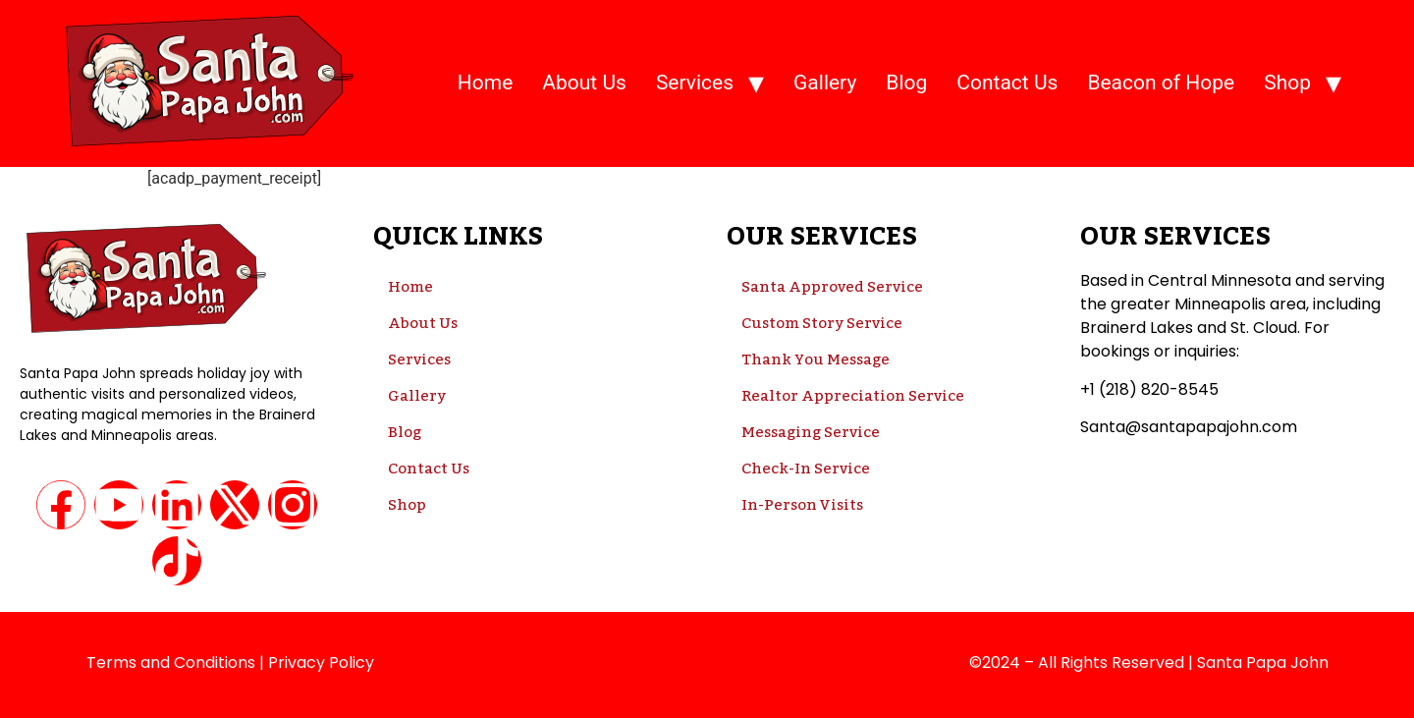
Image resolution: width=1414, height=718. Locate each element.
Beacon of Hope (1160, 82)
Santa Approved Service (832, 287)
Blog (906, 82)
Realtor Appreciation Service (852, 396)
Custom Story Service (821, 323)
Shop (1287, 82)
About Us (584, 82)
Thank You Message (815, 359)
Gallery (824, 82)
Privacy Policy (321, 662)
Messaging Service (810, 432)
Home (486, 82)
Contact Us (1007, 82)
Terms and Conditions (170, 662)
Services (695, 82)
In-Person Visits (802, 505)
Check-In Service (805, 468)
